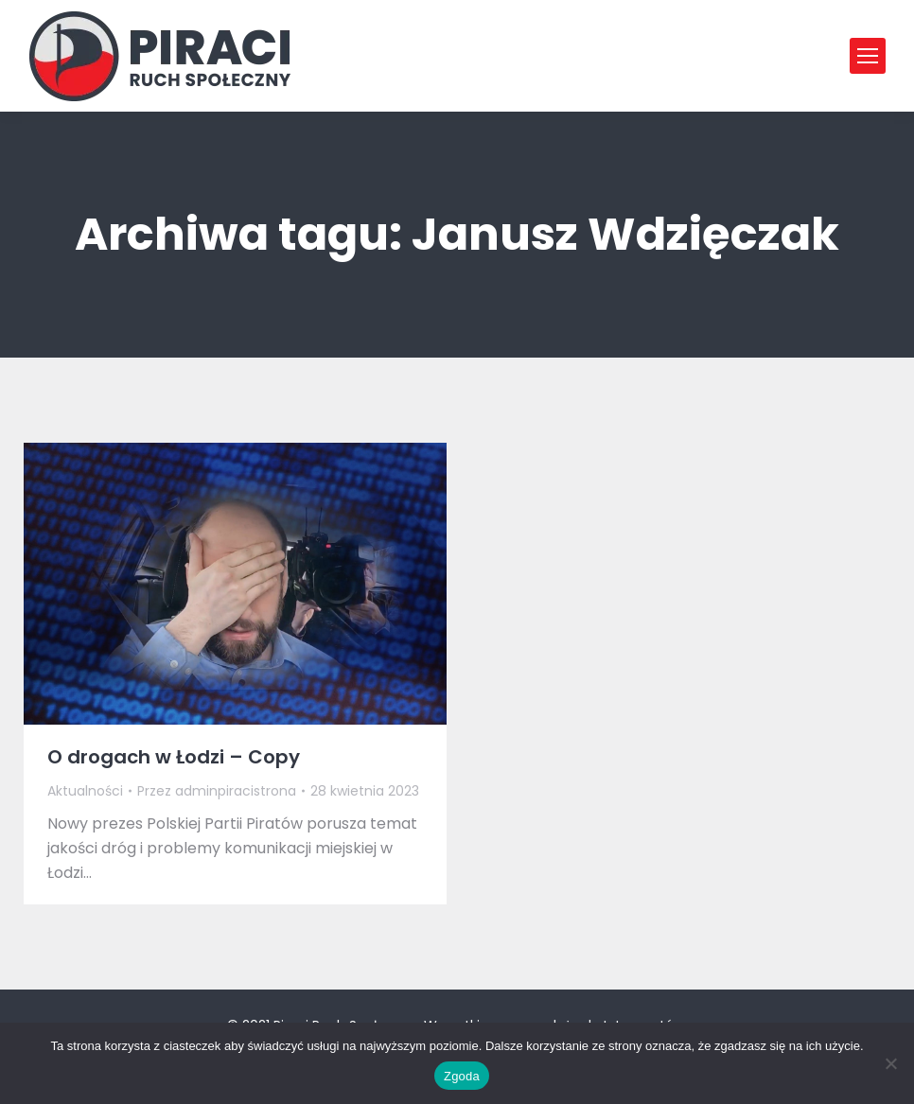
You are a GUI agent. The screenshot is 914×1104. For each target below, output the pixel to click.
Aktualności (85, 790)
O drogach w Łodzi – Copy (173, 757)
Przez (216, 790)
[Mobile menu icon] (868, 56)
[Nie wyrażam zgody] (890, 1063)
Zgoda (462, 1076)
